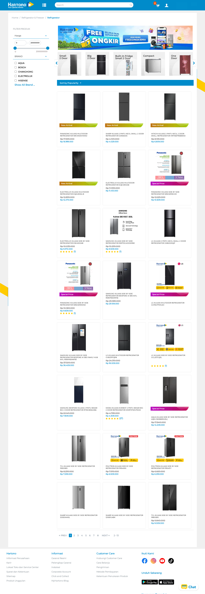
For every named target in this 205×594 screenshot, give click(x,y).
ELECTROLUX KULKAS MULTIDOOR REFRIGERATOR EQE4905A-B (74, 193)
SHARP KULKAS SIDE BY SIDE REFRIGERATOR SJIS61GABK (124, 516)
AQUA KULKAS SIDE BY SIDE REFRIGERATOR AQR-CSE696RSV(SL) (169, 418)
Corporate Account (61, 571)
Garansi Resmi (58, 558)
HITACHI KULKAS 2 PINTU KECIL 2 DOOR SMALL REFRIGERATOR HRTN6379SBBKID (168, 135)
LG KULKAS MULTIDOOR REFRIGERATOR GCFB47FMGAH (167, 304)
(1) (75, 251)
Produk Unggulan (15, 580)
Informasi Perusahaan (17, 558)
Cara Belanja (103, 562)
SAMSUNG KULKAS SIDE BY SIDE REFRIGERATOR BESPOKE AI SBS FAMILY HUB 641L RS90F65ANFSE (79, 357)
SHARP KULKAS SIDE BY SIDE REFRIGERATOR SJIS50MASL (78, 516)
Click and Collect (60, 576)
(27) (121, 418)
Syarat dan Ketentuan (17, 571)
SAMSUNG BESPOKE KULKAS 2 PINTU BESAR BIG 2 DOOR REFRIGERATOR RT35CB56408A (78, 409)
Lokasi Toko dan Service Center (22, 567)
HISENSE (21, 80)
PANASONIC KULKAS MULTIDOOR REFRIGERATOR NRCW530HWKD (73, 135)
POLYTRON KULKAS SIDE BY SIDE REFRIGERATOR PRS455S (119, 467)
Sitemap (10, 576)
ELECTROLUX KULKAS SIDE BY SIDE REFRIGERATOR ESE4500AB (75, 242)
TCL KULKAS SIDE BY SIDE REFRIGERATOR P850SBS (168, 516)
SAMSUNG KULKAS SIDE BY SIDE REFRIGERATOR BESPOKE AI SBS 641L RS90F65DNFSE (121, 296)
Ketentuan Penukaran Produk (112, 576)
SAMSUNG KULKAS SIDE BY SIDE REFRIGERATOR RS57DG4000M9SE (120, 242)
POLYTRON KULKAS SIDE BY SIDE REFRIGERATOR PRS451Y (164, 467)
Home (15, 17)
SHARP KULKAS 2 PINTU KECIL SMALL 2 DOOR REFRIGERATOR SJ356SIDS (125, 135)
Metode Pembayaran (107, 571)
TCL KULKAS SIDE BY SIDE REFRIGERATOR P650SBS (77, 467)
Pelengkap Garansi (61, 562)
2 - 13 (116, 535)
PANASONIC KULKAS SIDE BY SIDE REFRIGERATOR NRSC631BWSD (74, 304)
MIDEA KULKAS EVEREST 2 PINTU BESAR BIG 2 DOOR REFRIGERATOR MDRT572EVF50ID (124, 409)
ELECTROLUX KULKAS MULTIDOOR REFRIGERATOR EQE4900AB (120, 184)
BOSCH (20, 67)
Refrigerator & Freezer (32, 17)
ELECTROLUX (23, 76)
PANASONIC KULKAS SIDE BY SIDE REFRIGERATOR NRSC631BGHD (165, 193)
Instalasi (55, 567)
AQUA (19, 63)
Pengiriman (102, 567)
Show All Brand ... (25, 84)
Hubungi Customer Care (109, 558)
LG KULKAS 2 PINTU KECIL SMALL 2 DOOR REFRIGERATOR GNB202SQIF (168, 242)
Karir (8, 562)
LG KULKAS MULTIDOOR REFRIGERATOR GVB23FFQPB (122, 356)
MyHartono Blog (60, 580)
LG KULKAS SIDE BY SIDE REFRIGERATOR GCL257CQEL (168, 356)
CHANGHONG (24, 71)
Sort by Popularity (70, 83)
